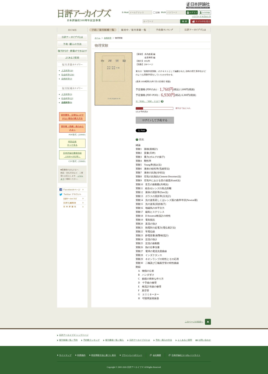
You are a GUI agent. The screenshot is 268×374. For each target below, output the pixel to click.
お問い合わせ (204, 340)
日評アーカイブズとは (139, 340)
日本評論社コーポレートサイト (186, 355)
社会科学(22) (67, 98)
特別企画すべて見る (72, 143)
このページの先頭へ (194, 322)
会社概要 (157, 355)
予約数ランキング (91, 340)
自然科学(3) (66, 79)
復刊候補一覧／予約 (68, 340)
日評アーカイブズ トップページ (73, 335)
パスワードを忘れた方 (201, 16)
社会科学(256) (67, 74)
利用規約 (81, 355)
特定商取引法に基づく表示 (103, 355)
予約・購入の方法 (164, 340)
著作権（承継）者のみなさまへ (72, 128)
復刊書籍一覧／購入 (114, 340)
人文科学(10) (67, 70)
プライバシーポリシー (132, 355)
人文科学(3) (66, 94)
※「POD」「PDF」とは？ (148, 101)
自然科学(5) (66, 102)
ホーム (97, 38)
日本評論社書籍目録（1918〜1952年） (72, 155)
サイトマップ (65, 355)
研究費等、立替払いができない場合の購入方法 (72, 117)
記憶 (156, 12)
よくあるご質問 (185, 340)
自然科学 (107, 38)
